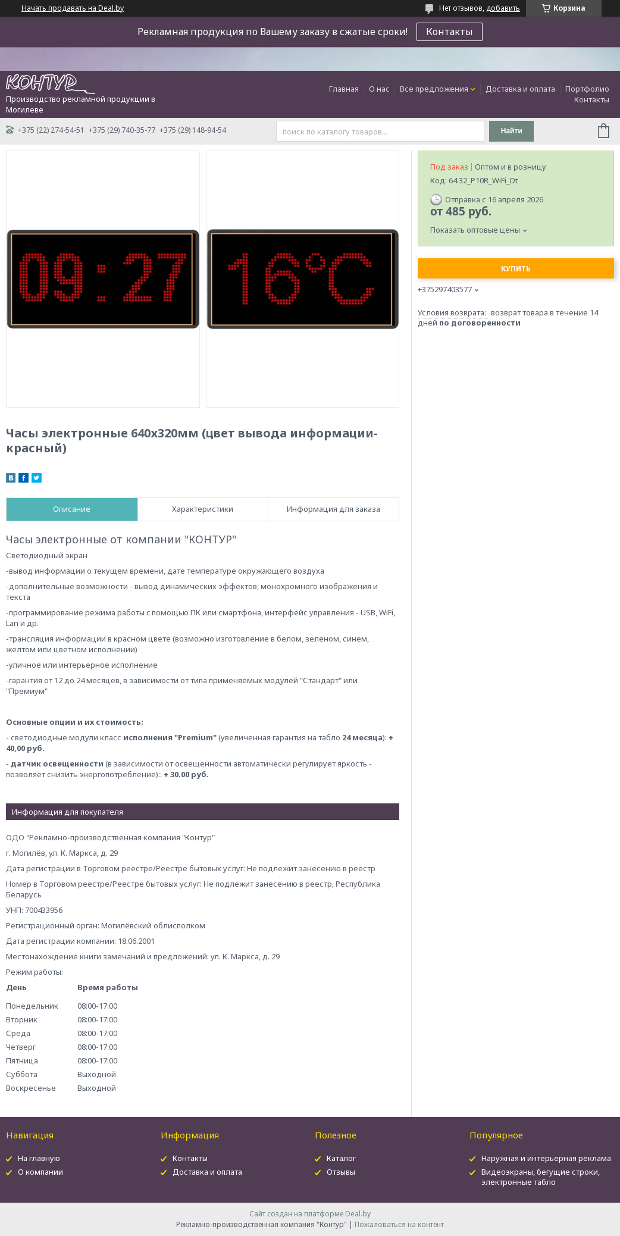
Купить (516, 269)
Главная (344, 88)
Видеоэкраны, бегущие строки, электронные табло (540, 1176)
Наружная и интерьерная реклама (546, 1158)
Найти (511, 131)
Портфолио (587, 88)
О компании (40, 1171)
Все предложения (434, 88)
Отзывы (341, 1171)
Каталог (341, 1158)
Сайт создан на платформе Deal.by (310, 1214)
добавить (503, 8)
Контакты (449, 31)
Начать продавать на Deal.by (72, 8)
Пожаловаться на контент (399, 1224)
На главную (39, 1158)
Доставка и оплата (520, 88)
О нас (379, 88)
